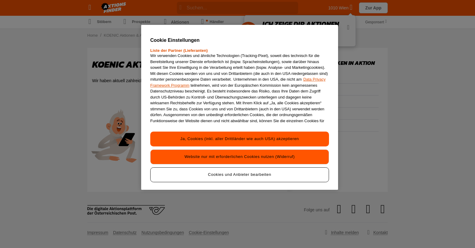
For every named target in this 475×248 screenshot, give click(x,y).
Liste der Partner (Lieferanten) (179, 50)
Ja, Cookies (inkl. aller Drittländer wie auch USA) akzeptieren (239, 138)
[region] (239, 107)
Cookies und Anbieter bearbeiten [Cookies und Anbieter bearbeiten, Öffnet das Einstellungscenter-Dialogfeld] (239, 174)
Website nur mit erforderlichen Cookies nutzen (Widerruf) (239, 156)
